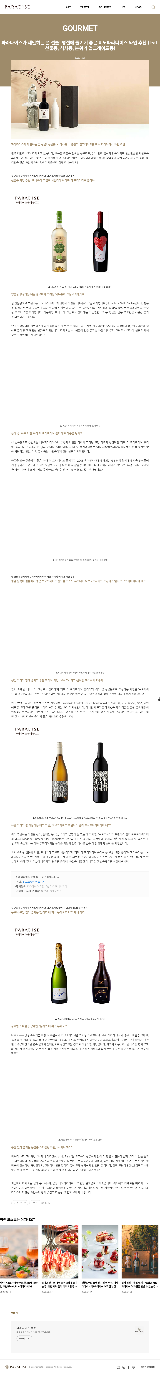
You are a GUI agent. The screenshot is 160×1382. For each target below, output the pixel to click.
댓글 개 (14, 1312)
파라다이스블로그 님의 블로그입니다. (34, 1332)
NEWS (138, 7)
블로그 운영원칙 (148, 1367)
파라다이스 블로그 (28, 1328)
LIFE (122, 7)
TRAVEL (85, 7)
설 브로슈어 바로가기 (33, 882)
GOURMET (105, 7)
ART (68, 7)
